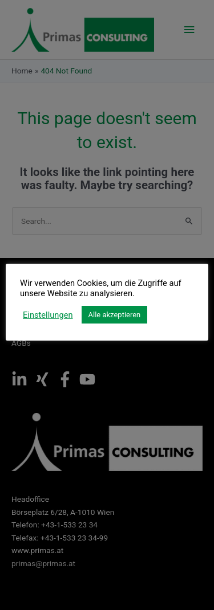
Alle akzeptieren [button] (114, 314)
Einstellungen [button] (48, 315)
